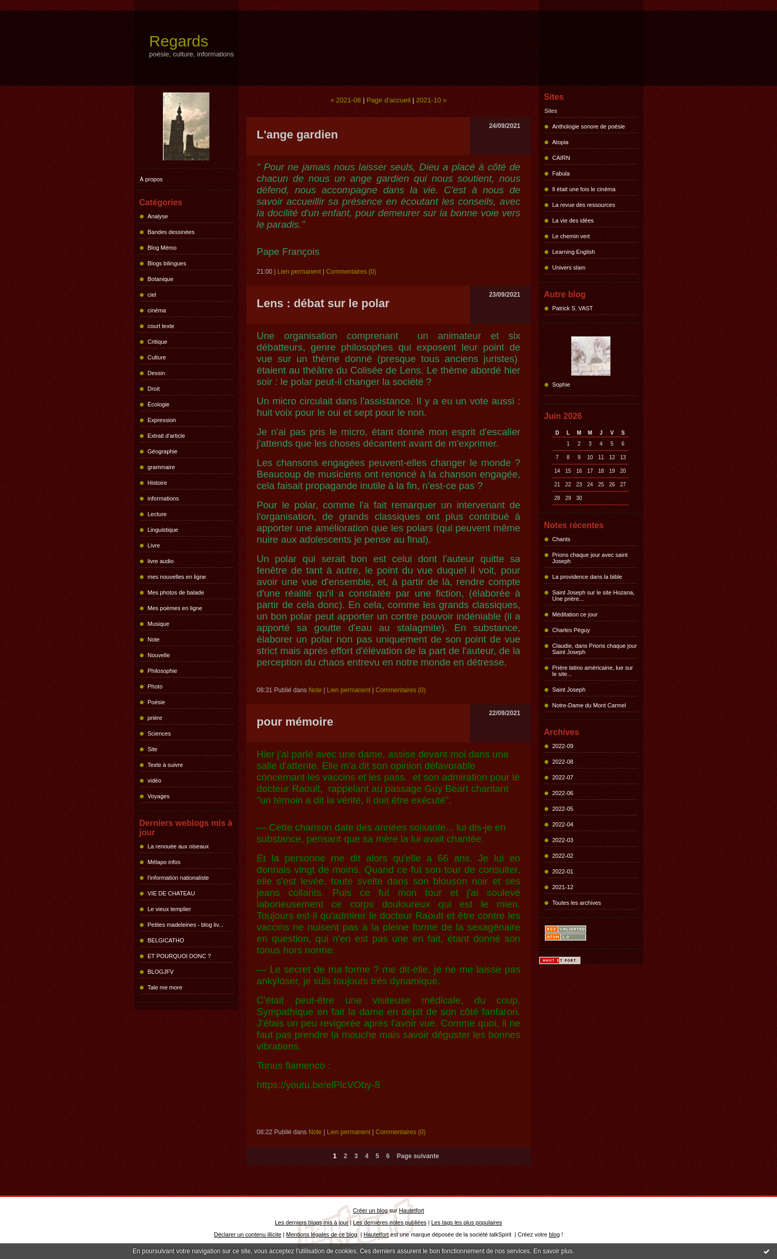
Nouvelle (159, 655)
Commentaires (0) (351, 271)
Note (154, 639)
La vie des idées (573, 220)
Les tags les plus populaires (466, 1222)
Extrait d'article (166, 436)
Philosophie (163, 671)
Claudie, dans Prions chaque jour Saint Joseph (594, 649)
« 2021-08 (346, 100)
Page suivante (418, 1156)
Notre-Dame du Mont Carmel (589, 705)
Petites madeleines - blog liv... (185, 925)
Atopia (560, 142)
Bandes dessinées (171, 232)
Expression (162, 420)
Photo (155, 686)
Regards (178, 41)
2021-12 (562, 887)
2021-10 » (431, 100)
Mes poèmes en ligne (175, 608)
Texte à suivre (165, 765)
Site (153, 749)
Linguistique (163, 530)
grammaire (161, 467)
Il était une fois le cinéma (584, 189)
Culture (157, 357)
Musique (159, 624)
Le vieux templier (169, 909)
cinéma (157, 310)
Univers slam (569, 267)
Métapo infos (164, 862)
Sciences (159, 733)
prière (155, 718)
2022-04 (562, 824)
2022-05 (562, 809)
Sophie (561, 384)
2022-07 (562, 777)
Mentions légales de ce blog (321, 1234)
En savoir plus (552, 1251)
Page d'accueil (388, 100)
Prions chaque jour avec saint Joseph (590, 558)
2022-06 (562, 793)
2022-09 (562, 746)
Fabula (561, 173)
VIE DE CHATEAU (171, 893)
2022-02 (562, 856)
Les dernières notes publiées (390, 1222)
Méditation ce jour (575, 614)
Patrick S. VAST (572, 308)
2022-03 (562, 840)
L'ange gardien (297, 134)
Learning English (573, 252)
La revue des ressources (583, 205)
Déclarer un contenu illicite (247, 1234)
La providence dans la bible (587, 577)
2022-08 (562, 762)
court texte (161, 326)
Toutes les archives (577, 903)
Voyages (159, 796)
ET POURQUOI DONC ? (179, 956)
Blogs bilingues (167, 263)
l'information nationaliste (178, 878)
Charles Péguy (571, 630)
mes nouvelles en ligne (177, 577)
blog (554, 1234)
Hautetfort (411, 1210)
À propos (151, 179)
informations (163, 498)
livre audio (161, 561)
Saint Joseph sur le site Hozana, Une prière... (593, 595)
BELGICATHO (166, 940)
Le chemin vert (571, 236)
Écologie (159, 404)
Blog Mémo (162, 247)
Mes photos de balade (176, 592)
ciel (152, 295)
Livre (154, 545)
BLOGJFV (161, 972)
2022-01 (562, 871)
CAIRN (561, 158)
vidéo (154, 780)
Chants (561, 539)
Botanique (161, 279)
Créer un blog (370, 1210)
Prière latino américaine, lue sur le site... (592, 671)
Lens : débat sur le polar (323, 303)
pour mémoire (295, 721)
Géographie (163, 451)
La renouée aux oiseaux (178, 846)
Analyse (158, 216)
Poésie (157, 702)
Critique (158, 342)
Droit (154, 389)
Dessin (157, 373)
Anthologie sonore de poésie (588, 126)
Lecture (157, 514)
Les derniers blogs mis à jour (312, 1222)
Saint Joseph (569, 689)
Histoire (157, 483)
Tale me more (165, 987)
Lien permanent (299, 271)
